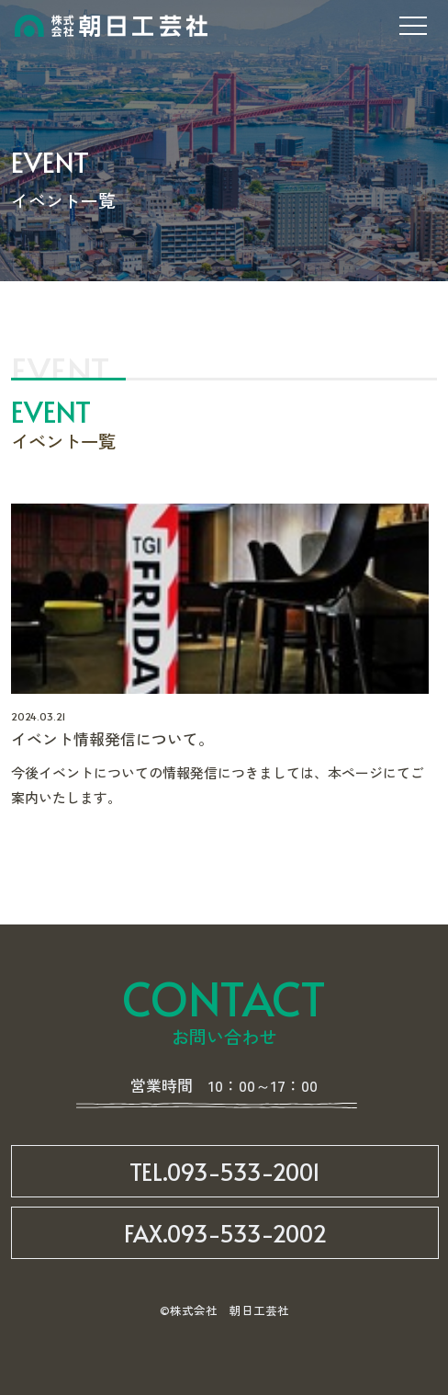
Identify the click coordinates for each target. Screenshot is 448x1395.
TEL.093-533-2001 (224, 1171)
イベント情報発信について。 (112, 738)
